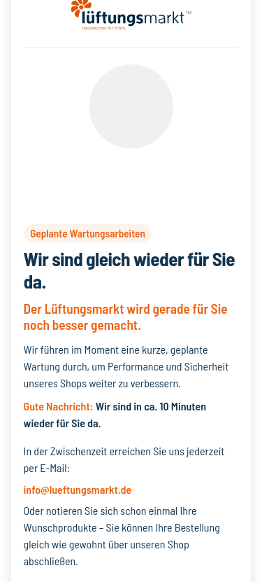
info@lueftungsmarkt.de (78, 489)
